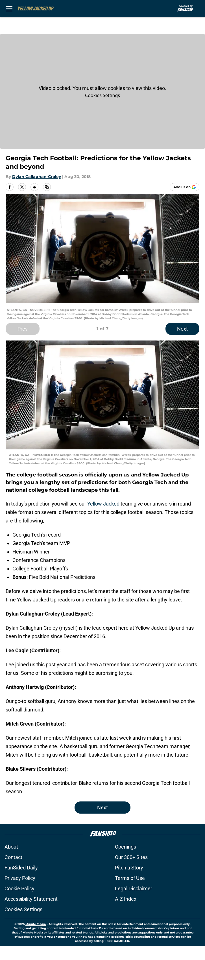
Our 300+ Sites (131, 857)
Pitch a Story (129, 868)
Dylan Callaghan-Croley (36, 176)
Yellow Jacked (103, 504)
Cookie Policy (19, 888)
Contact (13, 857)
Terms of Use (130, 878)
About (11, 847)
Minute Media (35, 924)
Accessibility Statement (31, 899)
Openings (125, 847)
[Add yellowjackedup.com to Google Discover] (184, 187)
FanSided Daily (21, 868)
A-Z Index (125, 899)
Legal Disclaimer (133, 888)
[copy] (47, 187)
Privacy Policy (20, 878)
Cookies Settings (102, 95)
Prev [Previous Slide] (23, 329)
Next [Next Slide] (182, 329)
